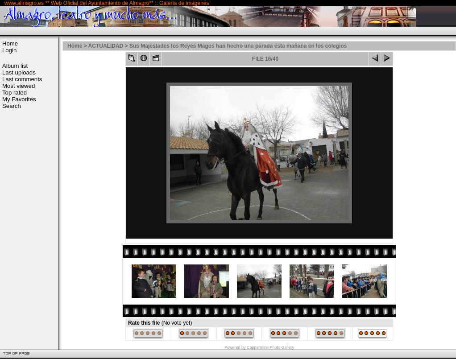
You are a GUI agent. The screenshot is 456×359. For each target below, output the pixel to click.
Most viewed (18, 86)
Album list (15, 65)
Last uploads (19, 72)
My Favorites (19, 99)
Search (11, 106)
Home (10, 43)
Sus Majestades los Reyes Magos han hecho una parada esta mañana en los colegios (238, 46)
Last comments (22, 79)
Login (9, 50)
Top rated (14, 92)
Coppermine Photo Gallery (270, 347)
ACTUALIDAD (106, 46)
